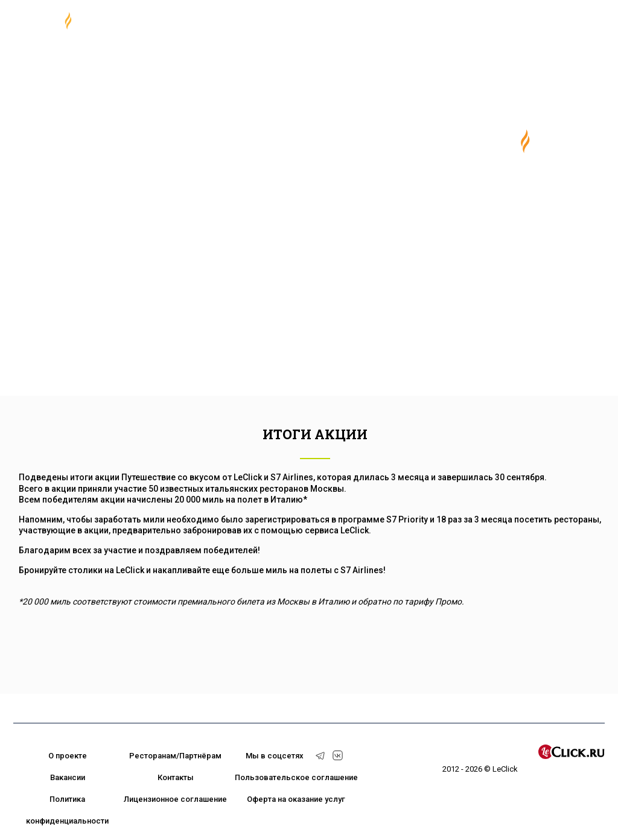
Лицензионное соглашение (175, 799)
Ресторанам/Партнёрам (175, 755)
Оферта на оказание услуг (296, 799)
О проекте (67, 755)
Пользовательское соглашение (296, 777)
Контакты (176, 777)
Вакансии (67, 777)
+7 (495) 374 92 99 (517, 24)
